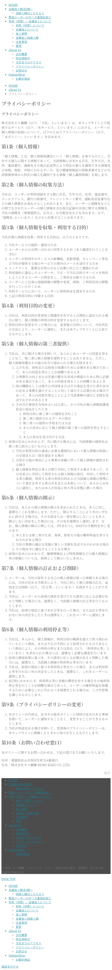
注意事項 (21, 42)
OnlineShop (17, 75)
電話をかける (10, 966)
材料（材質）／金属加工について (30, 21)
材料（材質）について (30, 25)
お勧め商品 (23, 79)
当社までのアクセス (28, 62)
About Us (15, 50)
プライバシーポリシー (30, 66)
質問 (18, 46)
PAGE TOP (8, 879)
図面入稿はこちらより (30, 13)
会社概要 (21, 54)
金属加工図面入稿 (27, 38)
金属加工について (27, 29)
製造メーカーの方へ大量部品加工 (30, 17)
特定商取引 (23, 58)
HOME (13, 5)
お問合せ (21, 70)
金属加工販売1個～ (21, 9)
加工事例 (21, 34)
